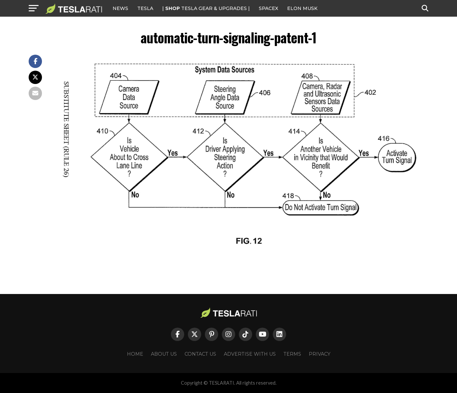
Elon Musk (302, 8)
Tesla (145, 8)
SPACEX (268, 8)
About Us (164, 354)
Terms (292, 354)
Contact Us (200, 354)
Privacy (319, 354)
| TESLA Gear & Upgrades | (206, 8)
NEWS (120, 8)
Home (135, 354)
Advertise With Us (250, 354)
